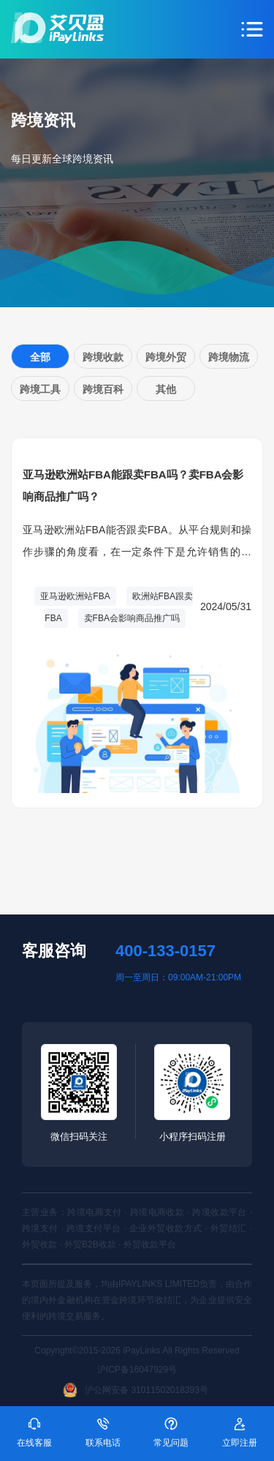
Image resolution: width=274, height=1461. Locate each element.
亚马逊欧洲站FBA (75, 596)
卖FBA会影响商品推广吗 (132, 618)
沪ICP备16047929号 (137, 1369)
